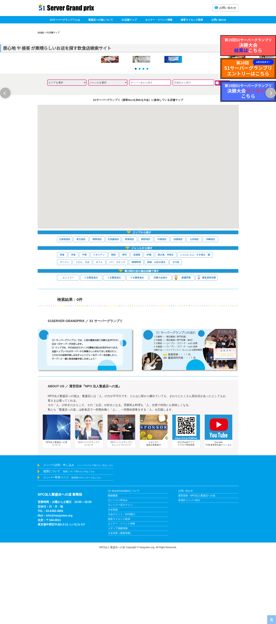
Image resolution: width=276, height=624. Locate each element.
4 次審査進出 (137, 349)
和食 (62, 326)
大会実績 (113, 581)
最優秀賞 (182, 349)
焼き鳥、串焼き (166, 326)
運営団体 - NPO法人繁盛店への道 (196, 567)
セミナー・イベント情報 (158, 19)
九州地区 (194, 311)
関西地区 (145, 311)
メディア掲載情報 (118, 600)
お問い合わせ (225, 7)
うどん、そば (82, 334)
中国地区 (162, 311)
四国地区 (178, 311)
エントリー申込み (118, 572)
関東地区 (97, 311)
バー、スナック (117, 334)
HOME (41, 32)
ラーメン (64, 334)
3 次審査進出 (114, 349)
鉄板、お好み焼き (156, 334)
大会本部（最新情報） (120, 604)
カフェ (99, 334)
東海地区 (129, 311)
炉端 (149, 326)
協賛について (69, 542)
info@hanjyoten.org (59, 587)
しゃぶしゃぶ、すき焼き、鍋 (195, 326)
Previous (5, 93)
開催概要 (113, 567)
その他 (175, 334)
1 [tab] (136, 140)
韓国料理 (136, 334)
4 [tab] (147, 140)
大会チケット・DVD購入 (121, 586)
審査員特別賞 (206, 349)
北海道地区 (64, 311)
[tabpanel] (141, 95)
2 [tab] (139, 140)
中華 (84, 326)
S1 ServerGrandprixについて (124, 562)
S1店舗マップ (129, 19)
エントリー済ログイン (120, 576)
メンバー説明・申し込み (78, 536)
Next (270, 93)
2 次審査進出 (91, 349)
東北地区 (81, 311)
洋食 (73, 326)
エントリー (68, 349)
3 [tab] (143, 140)
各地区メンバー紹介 (189, 572)
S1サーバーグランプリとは (65, 19)
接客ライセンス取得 (192, 19)
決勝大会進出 (160, 349)
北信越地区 (113, 311)
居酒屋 (136, 326)
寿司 (124, 326)
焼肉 (113, 326)
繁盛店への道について (100, 19)
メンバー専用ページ (72, 548)
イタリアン (99, 326)
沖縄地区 (210, 311)
